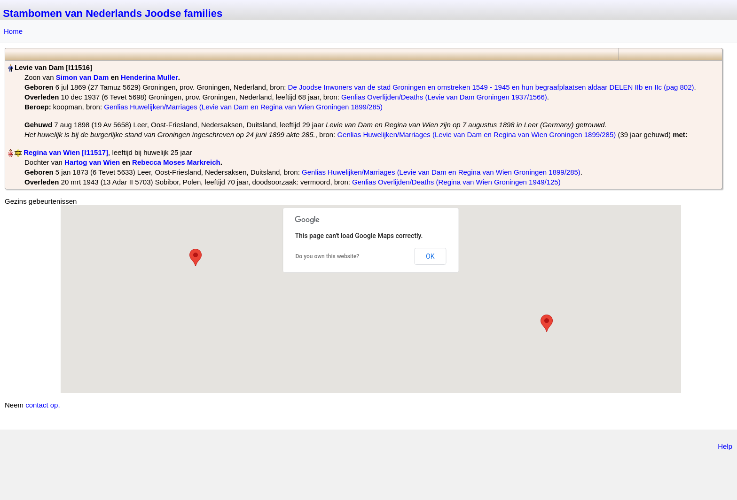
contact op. (42, 405)
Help (725, 446)
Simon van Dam (82, 77)
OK (430, 256)
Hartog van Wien (92, 162)
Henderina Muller (149, 77)
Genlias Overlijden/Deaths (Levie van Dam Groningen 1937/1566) (444, 97)
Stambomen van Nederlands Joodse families (112, 13)
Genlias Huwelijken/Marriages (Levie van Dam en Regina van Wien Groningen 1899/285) (243, 107)
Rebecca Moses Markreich (176, 162)
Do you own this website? (328, 256)
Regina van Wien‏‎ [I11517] (66, 152)
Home (13, 31)
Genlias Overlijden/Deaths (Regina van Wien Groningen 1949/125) (456, 182)
